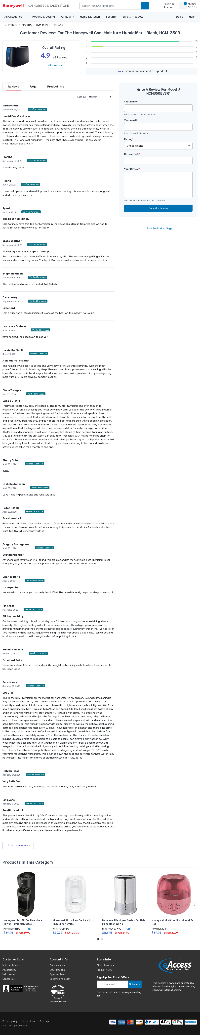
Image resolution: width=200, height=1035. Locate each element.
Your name (131, 101)
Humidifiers (42, 25)
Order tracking (57, 970)
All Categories (12, 16)
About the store (105, 965)
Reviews (13, 86)
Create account (58, 965)
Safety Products (132, 16)
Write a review (53, 65)
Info (55, 86)
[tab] (13, 87)
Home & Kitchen (90, 16)
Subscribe (134, 984)
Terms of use (28, 1021)
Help (192, 16)
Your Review (132, 169)
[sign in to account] (167, 6)
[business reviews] (20, 988)
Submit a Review (158, 208)
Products (13, 25)
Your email (131, 120)
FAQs (33, 86)
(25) (127, 928)
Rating (128, 139)
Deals (179, 16)
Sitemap (44, 1021)
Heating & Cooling (43, 16)
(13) (27, 928)
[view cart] (183, 5)
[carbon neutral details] (68, 993)
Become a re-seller (60, 979)
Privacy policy (9, 1021)
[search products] (145, 6)
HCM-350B (57, 25)
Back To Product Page (158, 228)
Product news (104, 970)
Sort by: (81, 96)
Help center (8, 974)
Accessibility (9, 970)
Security (111, 16)
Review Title (132, 154)
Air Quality (67, 16)
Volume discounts (12, 965)
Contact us (8, 979)
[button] (194, 905)
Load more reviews (18, 845)
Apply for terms (58, 974)
